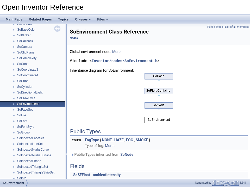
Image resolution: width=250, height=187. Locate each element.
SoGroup (23, 132)
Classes (83, 19)
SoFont (22, 121)
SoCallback (25, 41)
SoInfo (21, 178)
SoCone (22, 64)
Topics (63, 19)
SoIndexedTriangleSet (32, 167)
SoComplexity (26, 58)
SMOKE (142, 140)
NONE (107, 140)
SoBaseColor (26, 29)
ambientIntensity (107, 175)
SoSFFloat (81, 175)
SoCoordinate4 (27, 75)
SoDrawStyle (26, 98)
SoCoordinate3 (27, 69)
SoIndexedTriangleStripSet (35, 172)
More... (117, 52)
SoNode (126, 154)
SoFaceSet (25, 109)
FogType (92, 140)
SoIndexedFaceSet (30, 138)
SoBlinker (23, 35)
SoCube (22, 81)
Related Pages (40, 19)
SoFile (21, 115)
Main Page (14, 19)
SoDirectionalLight (29, 92)
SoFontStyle (25, 127)
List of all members (237, 27)
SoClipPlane (25, 52)
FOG (129, 140)
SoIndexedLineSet (30, 144)
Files (102, 19)
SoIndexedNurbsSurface (34, 155)
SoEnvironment (28, 104)
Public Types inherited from (102, 154)
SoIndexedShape (29, 161)
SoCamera (24, 47)
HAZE (119, 140)
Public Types (215, 27)
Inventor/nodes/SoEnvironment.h (124, 60)
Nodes (74, 38)
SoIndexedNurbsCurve (33, 149)
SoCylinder (25, 87)
